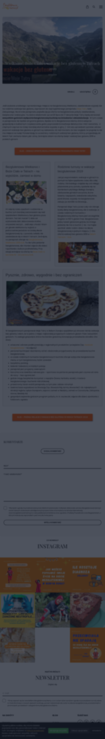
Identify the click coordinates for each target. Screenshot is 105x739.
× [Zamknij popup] (90, 321)
